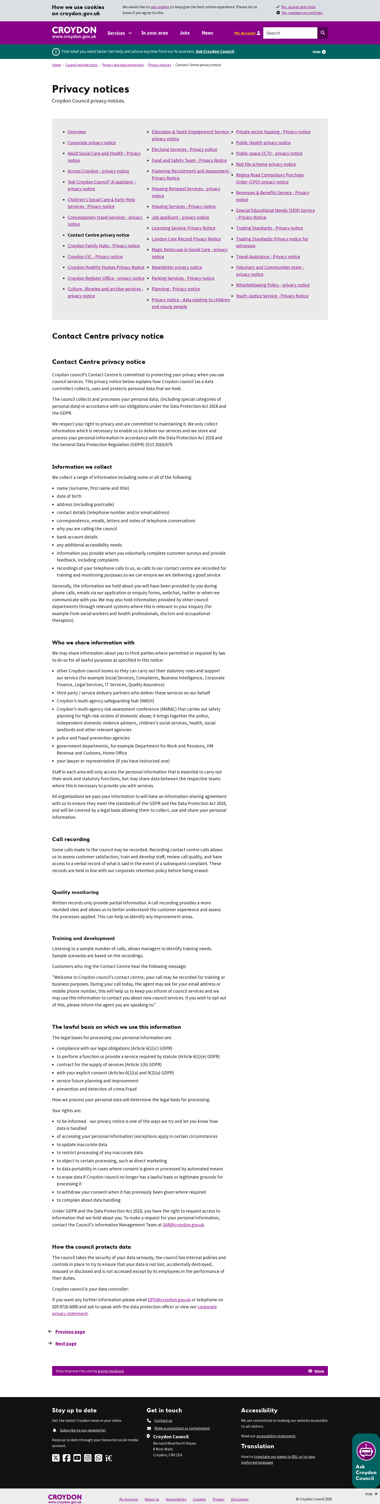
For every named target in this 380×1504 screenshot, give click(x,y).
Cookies (199, 1499)
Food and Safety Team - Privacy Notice (189, 160)
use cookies (159, 6)
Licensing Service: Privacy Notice (183, 228)
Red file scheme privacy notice (266, 164)
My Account (244, 33)
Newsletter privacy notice (177, 267)
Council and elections (81, 65)
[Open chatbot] (366, 1460)
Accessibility (176, 1499)
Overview (77, 132)
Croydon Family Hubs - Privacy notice (104, 246)
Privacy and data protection (123, 65)
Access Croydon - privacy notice (98, 171)
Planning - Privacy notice (176, 289)
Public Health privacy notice (263, 142)
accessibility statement (276, 1435)
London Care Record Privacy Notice (186, 239)
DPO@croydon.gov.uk (169, 1300)
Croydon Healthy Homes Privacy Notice (106, 267)
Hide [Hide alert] (317, 51)
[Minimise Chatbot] (371, 1494)
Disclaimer (240, 1499)
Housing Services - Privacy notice (184, 206)
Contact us (163, 1420)
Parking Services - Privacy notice (183, 278)
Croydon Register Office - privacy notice (106, 278)
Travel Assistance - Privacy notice (268, 256)
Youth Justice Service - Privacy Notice (272, 296)
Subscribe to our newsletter (83, 1430)
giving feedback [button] (111, 1370)
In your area (155, 32)
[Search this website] (322, 33)
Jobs (185, 32)
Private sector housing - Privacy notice (273, 132)
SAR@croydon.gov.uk (183, 1225)
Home (56, 65)
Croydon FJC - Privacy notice (95, 256)
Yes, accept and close (298, 6)
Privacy (218, 1499)
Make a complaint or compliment (182, 1428)
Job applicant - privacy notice (180, 217)
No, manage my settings (302, 12)
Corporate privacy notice (92, 142)
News (207, 32)
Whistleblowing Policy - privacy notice (273, 285)
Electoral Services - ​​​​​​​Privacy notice (184, 149)
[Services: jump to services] (119, 32)
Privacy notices (159, 65)
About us (152, 1499)
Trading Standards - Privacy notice (269, 228)
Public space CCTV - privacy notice (269, 153)
